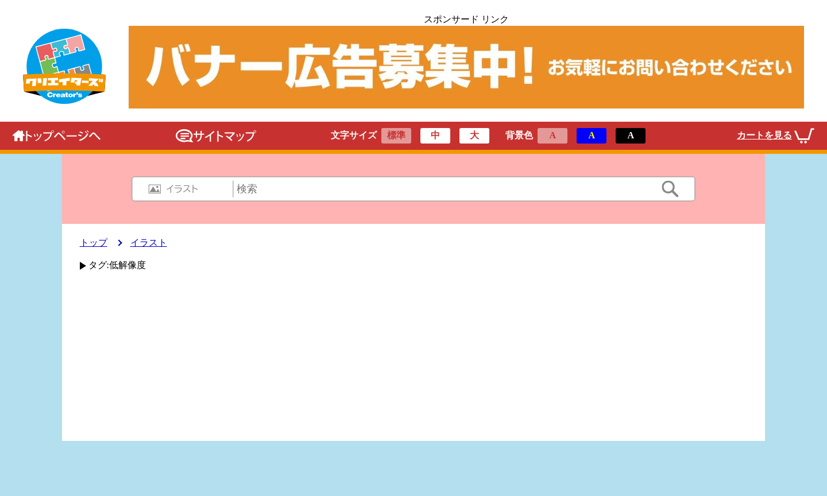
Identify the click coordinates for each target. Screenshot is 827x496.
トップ (93, 242)
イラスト (148, 242)
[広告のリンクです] (466, 67)
